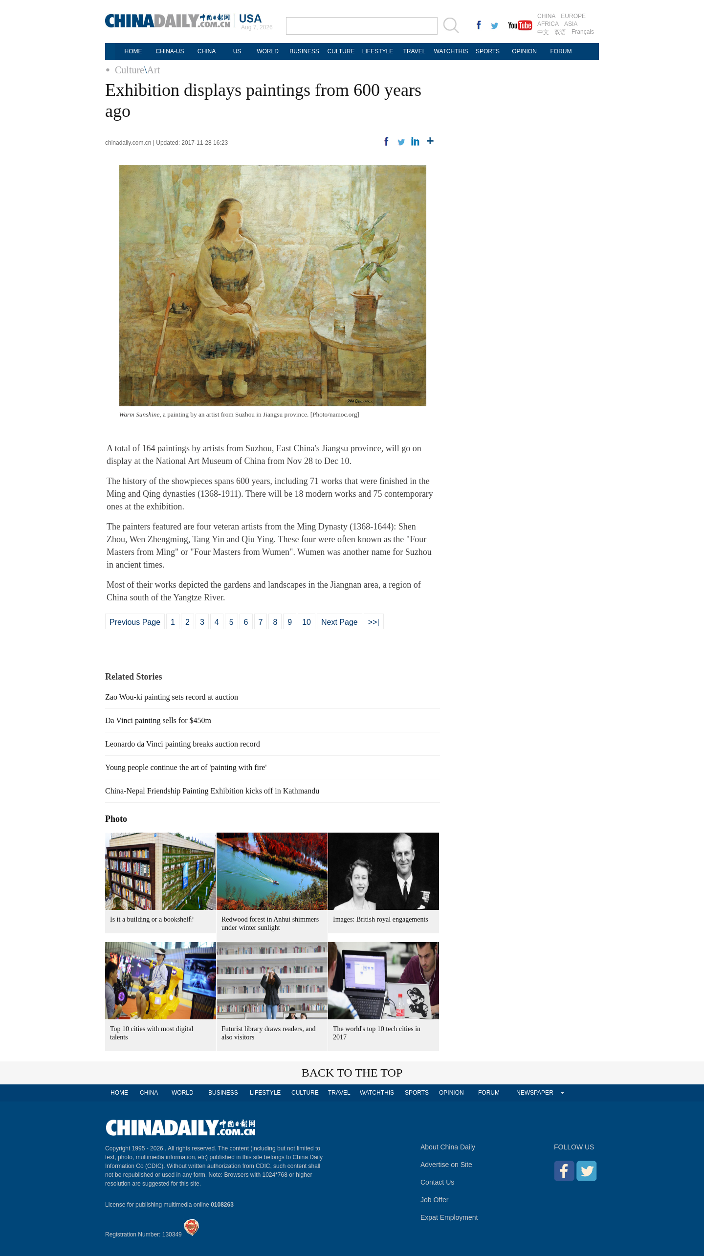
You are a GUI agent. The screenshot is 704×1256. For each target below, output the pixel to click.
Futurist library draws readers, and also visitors (268, 1033)
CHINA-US (169, 51)
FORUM (561, 51)
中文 (543, 32)
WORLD (268, 51)
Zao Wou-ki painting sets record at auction (171, 697)
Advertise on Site (446, 1164)
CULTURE (341, 51)
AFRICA (548, 24)
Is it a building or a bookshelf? (152, 919)
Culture (129, 70)
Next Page (339, 622)
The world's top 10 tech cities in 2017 (376, 1033)
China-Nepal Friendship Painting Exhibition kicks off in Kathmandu (212, 791)
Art (153, 70)
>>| (373, 622)
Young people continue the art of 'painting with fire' (185, 767)
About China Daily (447, 1147)
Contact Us (437, 1182)
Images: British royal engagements (380, 919)
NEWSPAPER (534, 1092)
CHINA (546, 16)
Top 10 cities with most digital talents (152, 1033)
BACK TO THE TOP (352, 1072)
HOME (133, 51)
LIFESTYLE (377, 51)
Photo (116, 819)
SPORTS (488, 51)
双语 (560, 32)
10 (306, 622)
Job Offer (434, 1200)
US (237, 51)
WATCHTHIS (451, 51)
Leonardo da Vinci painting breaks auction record (182, 744)
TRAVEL (414, 51)
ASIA (570, 24)
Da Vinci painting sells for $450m (158, 720)
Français (583, 31)
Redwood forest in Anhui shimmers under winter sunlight (270, 923)
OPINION (524, 51)
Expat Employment (449, 1217)
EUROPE (573, 16)
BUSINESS (304, 51)
